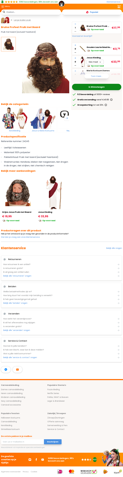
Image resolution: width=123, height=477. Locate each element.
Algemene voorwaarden (11, 472)
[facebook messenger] (6, 369)
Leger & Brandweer (56, 401)
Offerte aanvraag (55, 421)
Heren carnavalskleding (12, 393)
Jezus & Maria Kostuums (43, 130)
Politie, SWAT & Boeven (57, 397)
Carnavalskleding (9, 421)
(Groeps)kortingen (56, 417)
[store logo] (61, 4)
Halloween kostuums (10, 417)
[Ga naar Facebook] (36, 459)
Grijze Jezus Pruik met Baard (16, 212)
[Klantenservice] (114, 2)
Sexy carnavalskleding (11, 401)
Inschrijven (52, 441)
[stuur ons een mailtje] (17, 369)
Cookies (34, 472)
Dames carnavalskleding (12, 389)
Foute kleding (53, 389)
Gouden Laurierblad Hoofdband (99, 47)
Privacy (26, 472)
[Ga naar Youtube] (42, 459)
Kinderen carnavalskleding (13, 397)
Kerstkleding (14, 130)
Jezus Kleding (94, 57)
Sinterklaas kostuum (10, 429)
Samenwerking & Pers (57, 425)
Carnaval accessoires (11, 404)
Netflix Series (53, 393)
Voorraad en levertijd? (82, 36)
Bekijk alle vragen (114, 248)
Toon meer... (96, 76)
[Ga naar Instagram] (30, 459)
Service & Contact (55, 429)
